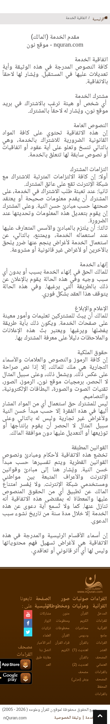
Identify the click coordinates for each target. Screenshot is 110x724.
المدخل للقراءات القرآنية (101, 621)
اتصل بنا (45, 650)
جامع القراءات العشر (101, 643)
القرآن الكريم (84, 617)
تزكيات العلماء (46, 632)
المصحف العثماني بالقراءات (101, 665)
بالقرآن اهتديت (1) (80, 646)
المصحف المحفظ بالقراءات (101, 687)
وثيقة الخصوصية (67, 717)
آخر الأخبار (44, 643)
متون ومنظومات (63, 617)
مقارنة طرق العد (43, 661)
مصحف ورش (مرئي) (80, 676)
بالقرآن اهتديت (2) (80, 661)
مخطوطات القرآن (62, 632)
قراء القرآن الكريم (62, 646)
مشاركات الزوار (45, 617)
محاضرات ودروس (81, 632)
